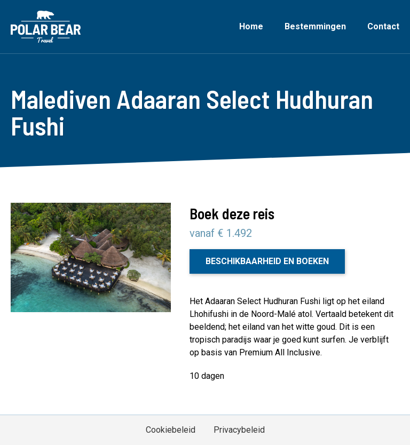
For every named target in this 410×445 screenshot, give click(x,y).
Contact (383, 26)
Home (251, 26)
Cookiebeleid (170, 430)
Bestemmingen (315, 26)
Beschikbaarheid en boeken (267, 261)
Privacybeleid (239, 430)
